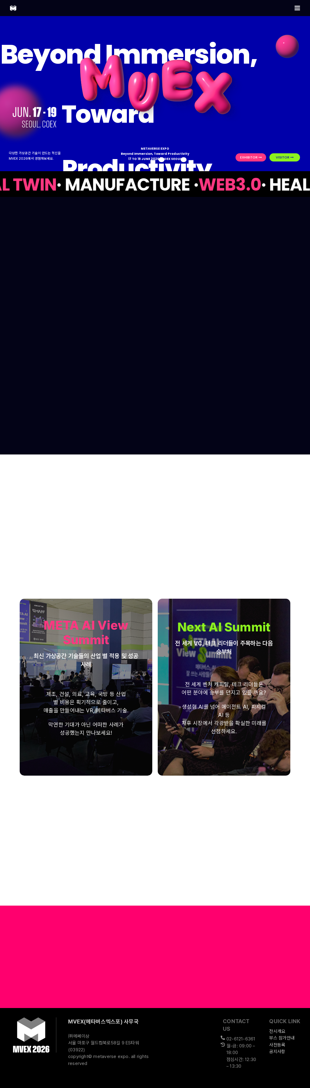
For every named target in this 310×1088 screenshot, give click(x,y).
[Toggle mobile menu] (298, 8)
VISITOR (285, 157)
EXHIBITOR (251, 157)
